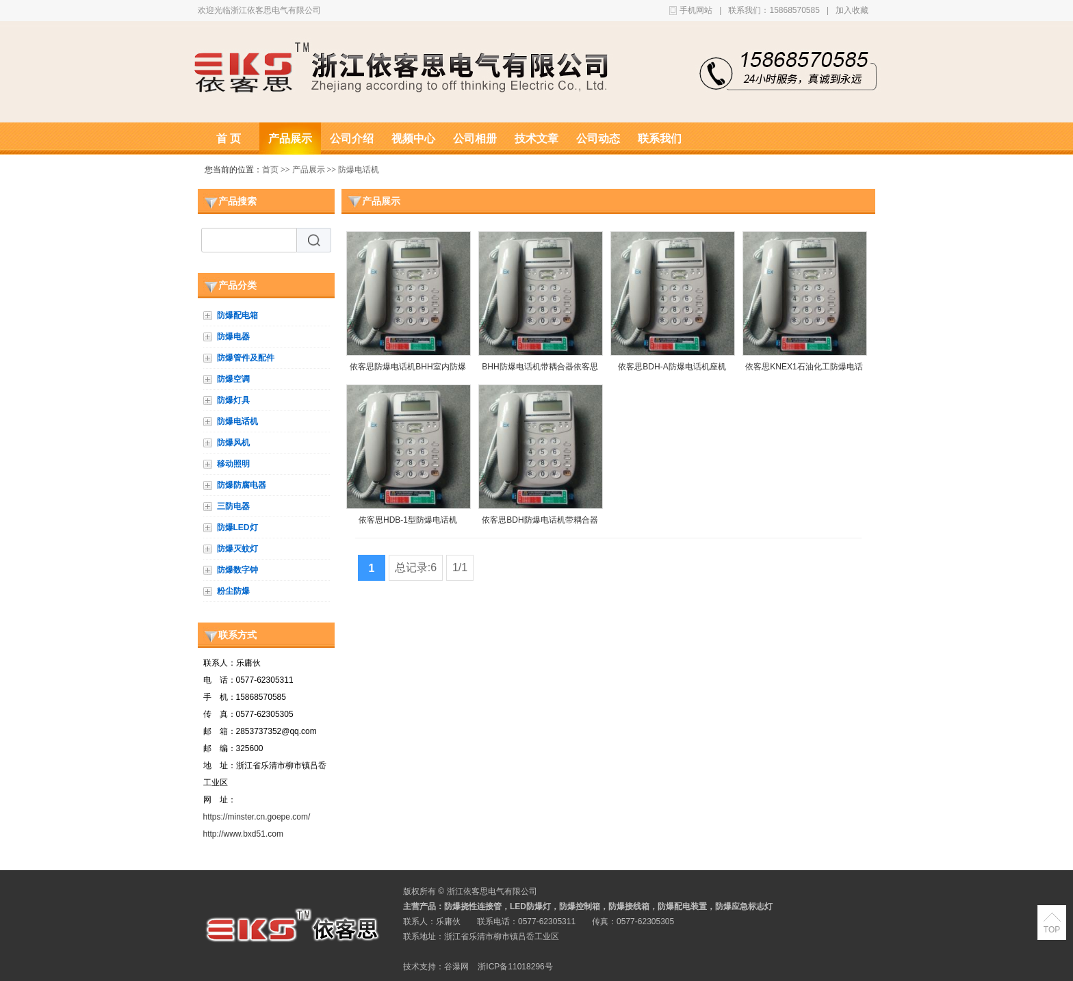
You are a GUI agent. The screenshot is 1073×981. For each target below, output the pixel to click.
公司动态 (598, 138)
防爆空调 (233, 379)
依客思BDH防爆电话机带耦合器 (539, 520)
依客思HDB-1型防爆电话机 (408, 520)
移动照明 (233, 464)
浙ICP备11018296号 (515, 966)
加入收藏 (852, 10)
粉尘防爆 (233, 591)
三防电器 (233, 506)
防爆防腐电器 (241, 485)
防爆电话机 (358, 169)
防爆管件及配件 (245, 358)
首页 (270, 169)
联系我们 (660, 138)
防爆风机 (233, 442)
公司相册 (475, 138)
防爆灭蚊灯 (237, 548)
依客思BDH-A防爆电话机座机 (671, 366)
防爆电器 (233, 336)
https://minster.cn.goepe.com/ (257, 817)
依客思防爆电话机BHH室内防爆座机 (407, 370)
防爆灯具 (233, 400)
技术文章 (536, 138)
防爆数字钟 (237, 570)
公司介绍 (352, 138)
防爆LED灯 (237, 527)
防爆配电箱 (237, 315)
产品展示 (290, 138)
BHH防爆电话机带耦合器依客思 (539, 366)
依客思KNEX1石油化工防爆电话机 (803, 370)
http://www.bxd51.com (243, 834)
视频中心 (413, 138)
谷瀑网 (456, 966)
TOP (1052, 929)
